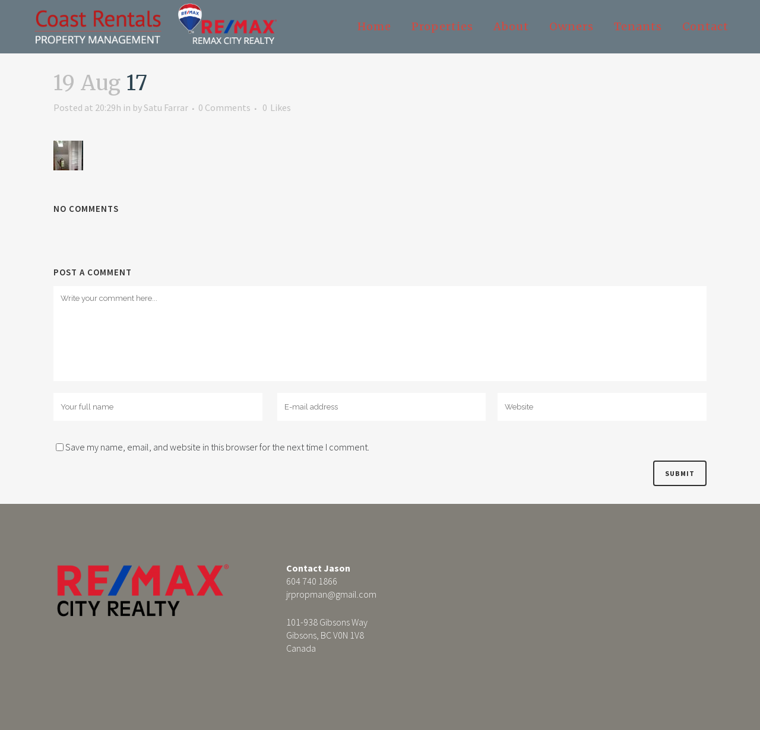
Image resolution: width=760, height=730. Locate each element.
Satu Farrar (166, 107)
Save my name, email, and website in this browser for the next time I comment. (217, 447)
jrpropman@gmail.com (331, 594)
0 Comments (224, 107)
